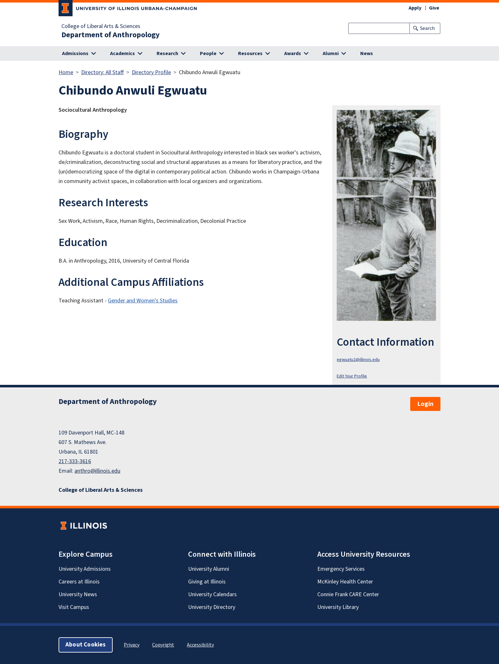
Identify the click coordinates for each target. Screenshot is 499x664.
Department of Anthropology (110, 35)
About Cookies (86, 644)
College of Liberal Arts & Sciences (100, 26)
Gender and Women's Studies (143, 301)
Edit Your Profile (352, 376)
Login (425, 403)
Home (66, 72)
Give (434, 7)
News (366, 53)
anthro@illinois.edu (97, 471)
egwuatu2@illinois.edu (358, 359)
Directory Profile (151, 72)
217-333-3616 (75, 461)
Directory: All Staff (102, 72)
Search (427, 28)
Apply (415, 7)
